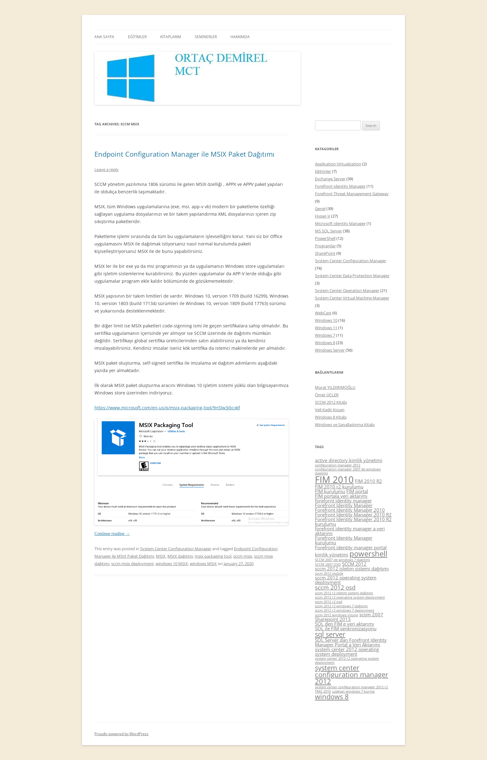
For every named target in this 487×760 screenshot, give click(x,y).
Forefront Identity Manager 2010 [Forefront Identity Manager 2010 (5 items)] (350, 510)
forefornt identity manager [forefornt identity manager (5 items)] (343, 500)
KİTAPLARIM (170, 36)
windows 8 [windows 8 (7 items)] (332, 696)
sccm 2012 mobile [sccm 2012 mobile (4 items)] (329, 573)
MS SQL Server (328, 231)
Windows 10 (326, 320)
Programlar (325, 246)
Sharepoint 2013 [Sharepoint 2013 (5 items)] (333, 619)
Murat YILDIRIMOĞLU (335, 387)
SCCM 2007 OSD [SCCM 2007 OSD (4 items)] (328, 564)
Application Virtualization (338, 164)
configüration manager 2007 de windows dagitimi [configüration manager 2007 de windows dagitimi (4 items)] (348, 471)
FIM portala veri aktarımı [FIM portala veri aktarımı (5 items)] (341, 496)
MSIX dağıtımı (180, 556)
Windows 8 (325, 342)
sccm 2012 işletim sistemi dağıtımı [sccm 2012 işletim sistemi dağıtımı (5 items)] (352, 568)
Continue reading (112, 533)
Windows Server (330, 350)
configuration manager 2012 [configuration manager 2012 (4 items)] (337, 465)
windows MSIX (203, 563)
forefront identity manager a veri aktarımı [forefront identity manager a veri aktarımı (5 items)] (350, 530)
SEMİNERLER (206, 36)
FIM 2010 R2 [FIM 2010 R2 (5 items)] (368, 481)
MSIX (161, 556)
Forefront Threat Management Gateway (352, 193)
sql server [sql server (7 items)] (330, 634)
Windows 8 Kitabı (331, 417)
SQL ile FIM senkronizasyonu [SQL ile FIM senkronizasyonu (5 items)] (345, 628)
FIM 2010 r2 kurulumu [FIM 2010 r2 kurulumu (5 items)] (339, 486)
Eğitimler (323, 171)
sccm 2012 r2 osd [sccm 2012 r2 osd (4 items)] (328, 602)
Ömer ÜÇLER (327, 395)
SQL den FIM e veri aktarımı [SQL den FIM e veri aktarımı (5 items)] (344, 624)
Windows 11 (326, 328)
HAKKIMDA (240, 36)
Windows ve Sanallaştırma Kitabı (345, 424)
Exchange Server (330, 179)
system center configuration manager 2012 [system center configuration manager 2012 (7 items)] (351, 674)
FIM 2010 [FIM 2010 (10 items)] (334, 479)
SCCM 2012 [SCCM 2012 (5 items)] (354, 564)
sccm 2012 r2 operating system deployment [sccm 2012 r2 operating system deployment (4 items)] (350, 597)
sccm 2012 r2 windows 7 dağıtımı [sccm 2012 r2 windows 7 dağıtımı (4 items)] (341, 606)
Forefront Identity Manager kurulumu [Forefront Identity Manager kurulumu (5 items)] (343, 540)
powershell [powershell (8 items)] (368, 553)
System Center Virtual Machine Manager (352, 298)
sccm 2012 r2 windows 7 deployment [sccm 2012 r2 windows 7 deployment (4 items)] (344, 610)
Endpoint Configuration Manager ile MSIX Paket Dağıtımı (184, 154)
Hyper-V (322, 216)
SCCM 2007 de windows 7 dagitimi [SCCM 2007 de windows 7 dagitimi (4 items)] (342, 560)
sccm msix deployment (132, 563)
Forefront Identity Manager (340, 186)
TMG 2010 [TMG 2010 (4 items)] (323, 691)
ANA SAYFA (104, 36)
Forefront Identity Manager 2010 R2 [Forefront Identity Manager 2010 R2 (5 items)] (353, 514)
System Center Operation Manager (347, 290)
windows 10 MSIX (172, 563)
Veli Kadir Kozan (329, 409)
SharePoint (325, 253)
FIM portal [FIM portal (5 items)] (357, 491)
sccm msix (242, 556)
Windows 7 (325, 335)
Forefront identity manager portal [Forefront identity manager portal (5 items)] (351, 547)
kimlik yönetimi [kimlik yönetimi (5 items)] (331, 554)
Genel (320, 208)
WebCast (323, 313)
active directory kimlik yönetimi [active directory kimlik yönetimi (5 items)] (348, 460)
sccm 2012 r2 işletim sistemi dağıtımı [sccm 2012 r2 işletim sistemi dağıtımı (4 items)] (344, 593)
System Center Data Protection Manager (352, 275)
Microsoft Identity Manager (340, 223)
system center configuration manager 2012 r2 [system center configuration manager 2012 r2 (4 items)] (351, 687)
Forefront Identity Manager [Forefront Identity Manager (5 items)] (343, 505)
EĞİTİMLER (137, 36)
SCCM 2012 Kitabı (331, 402)
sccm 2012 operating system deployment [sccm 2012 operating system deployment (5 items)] (345, 579)
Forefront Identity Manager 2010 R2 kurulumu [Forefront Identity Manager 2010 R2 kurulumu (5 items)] (353, 521)
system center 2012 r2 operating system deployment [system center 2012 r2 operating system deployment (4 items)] (347, 660)
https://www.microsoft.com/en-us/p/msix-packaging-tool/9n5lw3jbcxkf (167, 408)
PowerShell (325, 238)
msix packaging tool (213, 556)
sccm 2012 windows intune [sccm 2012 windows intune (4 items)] (336, 615)
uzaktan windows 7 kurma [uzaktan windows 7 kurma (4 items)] (353, 691)
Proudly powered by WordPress (121, 733)
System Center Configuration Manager (175, 548)
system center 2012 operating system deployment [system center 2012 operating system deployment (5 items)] (347, 651)
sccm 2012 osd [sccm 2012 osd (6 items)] (335, 587)
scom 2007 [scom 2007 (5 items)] (371, 614)
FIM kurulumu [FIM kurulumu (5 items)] (330, 491)
